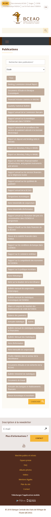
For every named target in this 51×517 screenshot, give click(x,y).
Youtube (25, 445)
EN (46, 7)
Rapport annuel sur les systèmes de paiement (22, 182)
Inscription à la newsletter (16, 422)
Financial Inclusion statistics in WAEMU (23, 99)
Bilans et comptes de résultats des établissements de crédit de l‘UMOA (22, 307)
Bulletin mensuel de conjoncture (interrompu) (21, 289)
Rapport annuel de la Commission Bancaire (25, 112)
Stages (31, 3)
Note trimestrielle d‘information (20, 209)
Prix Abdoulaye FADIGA (11, 6)
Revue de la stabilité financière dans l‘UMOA (22, 237)
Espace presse (25, 460)
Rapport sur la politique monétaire (22, 269)
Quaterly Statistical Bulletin (19, 106)
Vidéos (25, 475)
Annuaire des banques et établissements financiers (24, 388)
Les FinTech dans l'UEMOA (31, 6)
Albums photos (25, 470)
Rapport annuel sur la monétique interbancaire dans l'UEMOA (21, 119)
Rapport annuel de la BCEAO (19, 190)
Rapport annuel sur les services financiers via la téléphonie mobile (24, 173)
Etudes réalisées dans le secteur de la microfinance (23, 357)
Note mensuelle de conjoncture (20, 350)
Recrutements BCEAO (19, 3)
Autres (30, 322)
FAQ (25, 465)
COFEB (37, 3)
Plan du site (25, 484)
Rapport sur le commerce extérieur (22, 254)
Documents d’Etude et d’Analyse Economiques (21, 91)
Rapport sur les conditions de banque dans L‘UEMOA (25, 246)
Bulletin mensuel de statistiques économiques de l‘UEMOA (20, 298)
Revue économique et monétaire (21, 395)
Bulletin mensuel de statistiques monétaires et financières (25, 329)
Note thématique (15, 276)
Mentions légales (25, 479)
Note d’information (15, 343)
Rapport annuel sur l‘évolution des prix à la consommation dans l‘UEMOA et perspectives (25, 218)
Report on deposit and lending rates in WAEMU (23, 140)
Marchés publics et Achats (25, 455)
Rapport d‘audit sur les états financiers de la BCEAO (25, 228)
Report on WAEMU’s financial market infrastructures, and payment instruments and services (25, 163)
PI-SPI (5, 3)
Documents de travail (16, 380)
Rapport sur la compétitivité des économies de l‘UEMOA (25, 261)
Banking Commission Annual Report (22, 84)
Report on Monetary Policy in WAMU (23, 148)
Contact (39, 438)
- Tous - (11, 78)
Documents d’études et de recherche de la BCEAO (25, 366)
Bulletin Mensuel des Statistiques (21, 337)
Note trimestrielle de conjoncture (21, 203)
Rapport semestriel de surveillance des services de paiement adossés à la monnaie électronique (25, 130)
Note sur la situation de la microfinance (24, 282)
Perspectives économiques (18, 196)
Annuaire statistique (16, 322)
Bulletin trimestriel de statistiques (21, 374)
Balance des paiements (17, 315)
